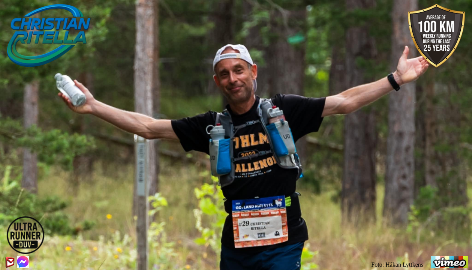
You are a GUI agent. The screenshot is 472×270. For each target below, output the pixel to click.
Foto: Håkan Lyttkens (397, 264)
